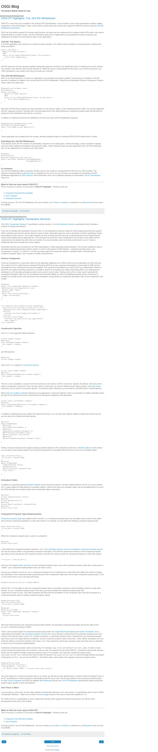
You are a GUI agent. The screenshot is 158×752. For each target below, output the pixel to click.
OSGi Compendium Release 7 (16, 224)
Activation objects (84, 448)
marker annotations (86, 632)
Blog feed (86, 202)
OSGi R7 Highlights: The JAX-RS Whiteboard (28, 18)
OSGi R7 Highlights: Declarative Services (25, 218)
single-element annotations (65, 632)
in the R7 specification (91, 175)
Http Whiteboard (45, 681)
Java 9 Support (11, 196)
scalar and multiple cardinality (16, 393)
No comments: (25, 211)
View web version (53, 746)
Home (52, 742)
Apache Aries (29, 173)
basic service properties (13, 681)
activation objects (33, 485)
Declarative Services (13, 198)
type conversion (25, 565)
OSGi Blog (10, 6)
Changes (45, 694)
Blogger (57, 750)
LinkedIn (64, 202)
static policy (96, 386)
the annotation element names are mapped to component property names (73, 549)
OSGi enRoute (27, 175)
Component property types (11, 519)
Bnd (73, 272)
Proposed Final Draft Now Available (19, 193)
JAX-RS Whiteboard (70, 681)
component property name (35, 634)
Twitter (56, 202)
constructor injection (31, 365)
